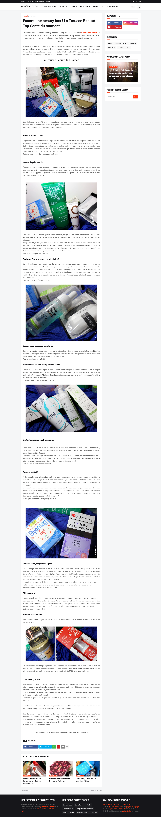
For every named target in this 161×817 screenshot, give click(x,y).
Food (65, 812)
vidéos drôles (126, 811)
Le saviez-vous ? (123, 47)
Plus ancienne (96, 790)
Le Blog (23, 1)
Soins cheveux (68, 809)
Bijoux (72, 812)
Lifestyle (84, 7)
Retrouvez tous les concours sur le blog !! (117, 804)
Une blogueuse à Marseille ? (35, 1)
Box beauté (33, 16)
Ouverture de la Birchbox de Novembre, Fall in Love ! (59, 780)
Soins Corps (79, 805)
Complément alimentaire (84, 809)
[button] (133, 7)
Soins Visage (67, 805)
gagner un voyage (132, 807)
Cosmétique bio (120, 43)
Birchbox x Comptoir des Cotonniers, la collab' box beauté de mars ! (32, 781)
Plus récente (26, 790)
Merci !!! (48, 1)
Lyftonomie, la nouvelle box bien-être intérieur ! (86, 780)
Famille (94, 812)
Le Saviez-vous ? (48, 7)
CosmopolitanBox (89, 32)
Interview (111, 47)
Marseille (97, 7)
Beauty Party (112, 7)
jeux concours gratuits (118, 809)
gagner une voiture (115, 807)
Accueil (25, 16)
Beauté (63, 7)
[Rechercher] (120, 96)
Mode (73, 7)
